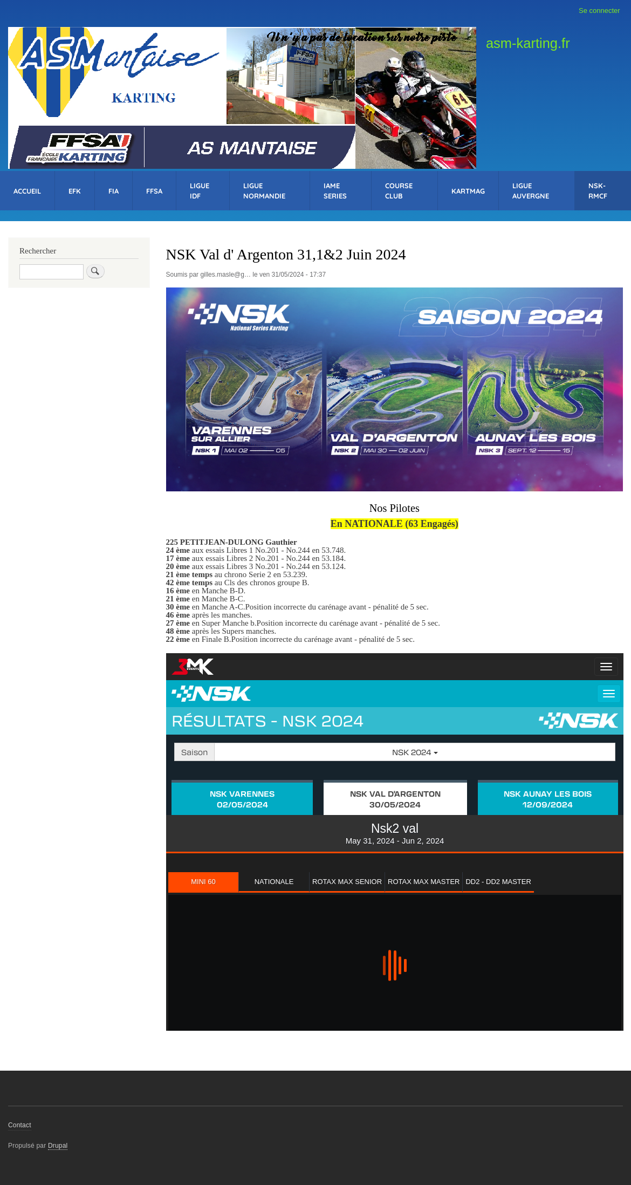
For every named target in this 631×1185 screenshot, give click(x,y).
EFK (74, 191)
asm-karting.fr (528, 43)
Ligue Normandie (264, 190)
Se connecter (599, 10)
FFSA (154, 191)
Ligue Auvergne (530, 190)
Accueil (27, 191)
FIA (113, 191)
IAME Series (335, 190)
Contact (19, 1125)
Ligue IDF (199, 190)
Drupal (58, 1145)
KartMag (468, 191)
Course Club (399, 190)
